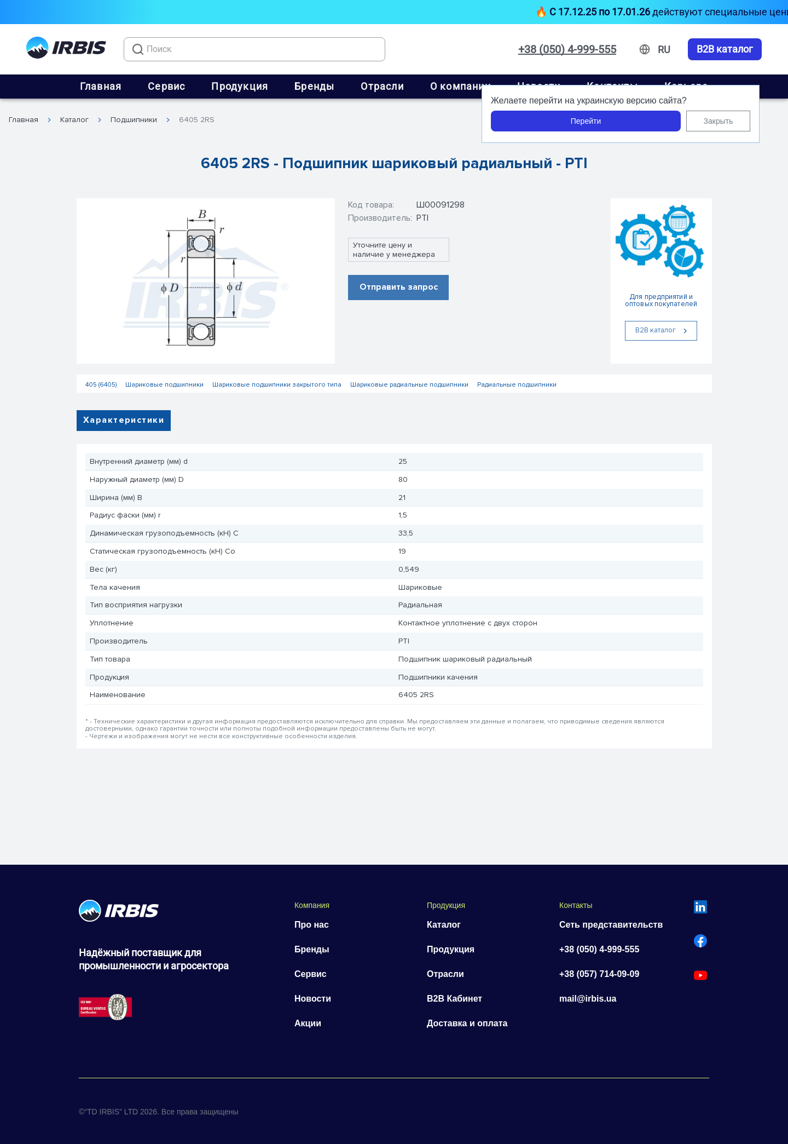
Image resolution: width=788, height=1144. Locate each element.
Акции (307, 1023)
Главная (100, 86)
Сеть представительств (611, 924)
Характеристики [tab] (123, 420)
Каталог (74, 120)
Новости (312, 998)
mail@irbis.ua (588, 998)
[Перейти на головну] (66, 49)
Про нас (311, 924)
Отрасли (382, 86)
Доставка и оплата (467, 1023)
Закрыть (718, 121)
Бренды (314, 86)
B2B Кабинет (454, 998)
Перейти (586, 121)
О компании (460, 86)
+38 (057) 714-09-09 (599, 974)
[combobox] (254, 49)
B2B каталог (725, 49)
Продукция (239, 86)
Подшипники (134, 120)
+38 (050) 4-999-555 (567, 49)
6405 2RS (197, 120)
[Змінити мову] (664, 49)
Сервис (166, 86)
